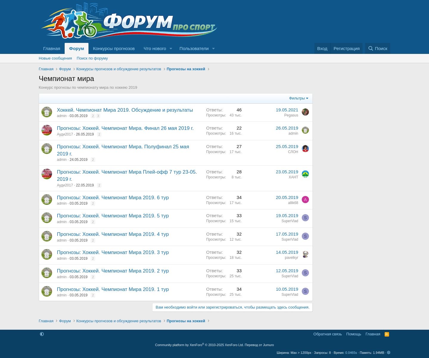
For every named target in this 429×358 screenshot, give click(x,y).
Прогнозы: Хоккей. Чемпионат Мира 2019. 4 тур (113, 234)
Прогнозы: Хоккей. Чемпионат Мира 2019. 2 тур (113, 271)
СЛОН (293, 152)
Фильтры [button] (297, 98)
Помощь (353, 334)
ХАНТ (293, 177)
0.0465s (351, 352)
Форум (76, 48)
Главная (51, 48)
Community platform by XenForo (199, 345)
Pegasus (291, 115)
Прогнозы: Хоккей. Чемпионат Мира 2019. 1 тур (113, 289)
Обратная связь (327, 334)
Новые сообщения (55, 58)
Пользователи (194, 48)
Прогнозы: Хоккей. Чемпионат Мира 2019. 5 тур (113, 216)
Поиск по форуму (92, 58)
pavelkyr (291, 258)
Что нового (155, 48)
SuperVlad (290, 221)
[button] (171, 48)
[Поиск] (377, 48)
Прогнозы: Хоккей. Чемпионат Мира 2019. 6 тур (113, 197)
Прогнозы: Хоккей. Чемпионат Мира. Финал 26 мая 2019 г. (125, 128)
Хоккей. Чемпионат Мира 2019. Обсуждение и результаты (125, 110)
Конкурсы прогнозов (114, 48)
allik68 (293, 203)
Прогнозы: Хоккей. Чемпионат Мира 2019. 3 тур (113, 252)
